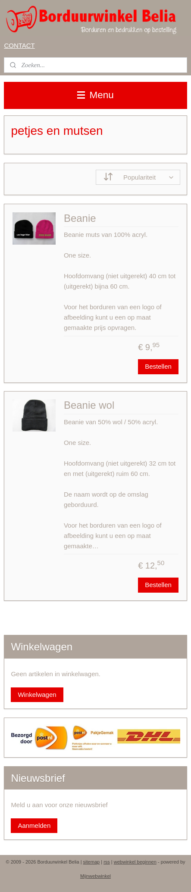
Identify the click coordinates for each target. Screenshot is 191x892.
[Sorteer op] (138, 177)
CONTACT (19, 45)
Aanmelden (34, 825)
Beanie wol (89, 405)
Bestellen (158, 366)
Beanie (80, 218)
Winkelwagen (37, 694)
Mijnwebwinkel (95, 876)
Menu (95, 95)
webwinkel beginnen (135, 861)
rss (106, 861)
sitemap (91, 861)
